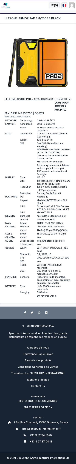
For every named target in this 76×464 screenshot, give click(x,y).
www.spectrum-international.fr (49, 457)
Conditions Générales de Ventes (38, 366)
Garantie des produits (38, 360)
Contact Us (38, 385)
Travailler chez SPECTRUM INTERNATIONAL (38, 373)
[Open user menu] (54, 5)
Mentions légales (38, 379)
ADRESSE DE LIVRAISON (38, 407)
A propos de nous (38, 347)
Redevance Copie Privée (38, 353)
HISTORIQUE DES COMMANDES (38, 400)
